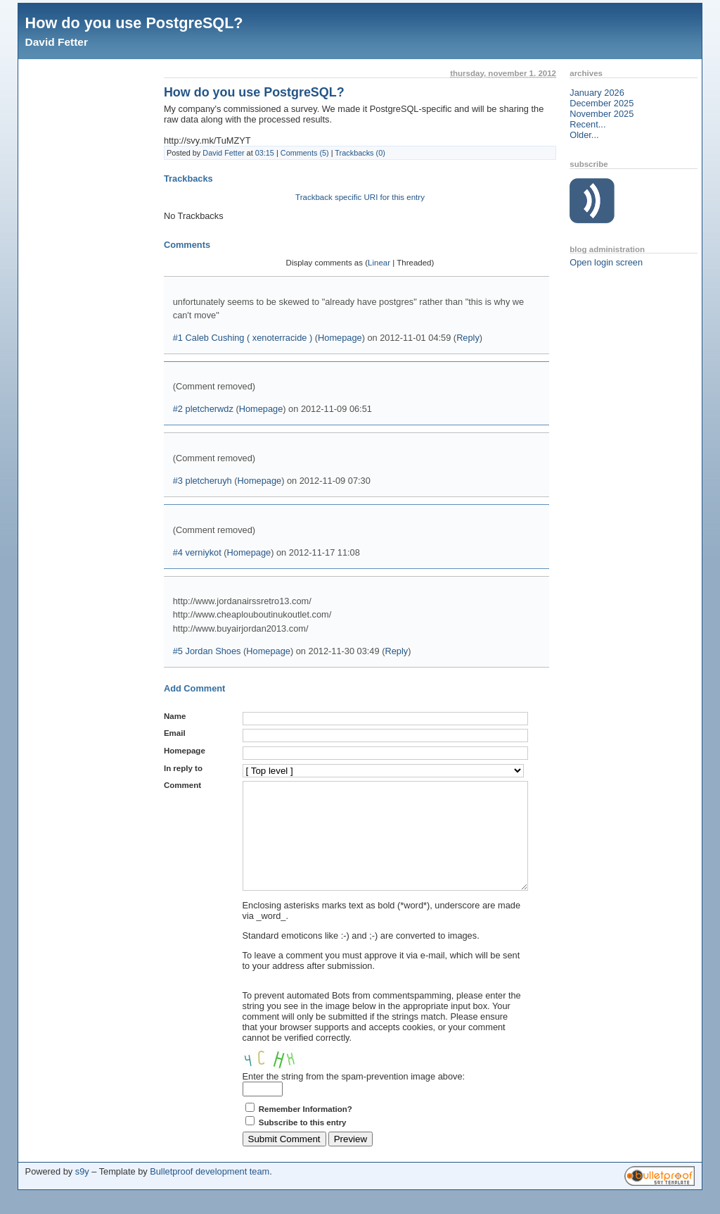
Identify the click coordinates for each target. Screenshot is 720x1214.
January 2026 (597, 92)
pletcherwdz (209, 408)
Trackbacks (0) (360, 153)
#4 (178, 552)
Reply (468, 337)
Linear (379, 262)
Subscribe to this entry (303, 1143)
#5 (178, 651)
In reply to (183, 768)
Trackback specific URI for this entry (360, 197)
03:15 (264, 153)
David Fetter (56, 42)
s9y (82, 1192)
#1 (178, 337)
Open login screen (606, 262)
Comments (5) (305, 153)
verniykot (203, 552)
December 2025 (602, 103)
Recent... (587, 124)
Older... (584, 135)
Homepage (340, 337)
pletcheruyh (209, 480)
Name (175, 716)
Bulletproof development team (209, 1192)
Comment (182, 785)
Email (175, 733)
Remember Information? (305, 1130)
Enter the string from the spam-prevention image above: (354, 1097)
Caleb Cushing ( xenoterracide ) (249, 337)
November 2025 (602, 113)
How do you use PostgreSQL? (134, 23)
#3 (178, 480)
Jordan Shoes (213, 651)
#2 (178, 408)
